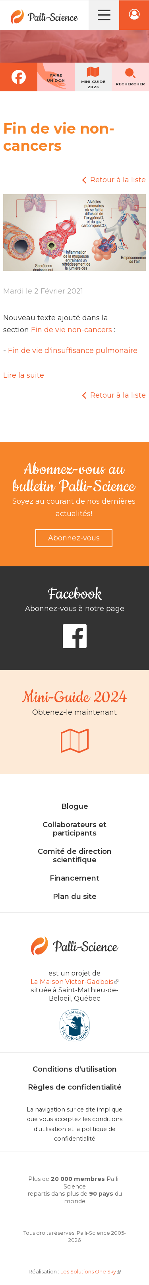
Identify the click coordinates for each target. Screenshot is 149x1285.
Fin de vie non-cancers (71, 329)
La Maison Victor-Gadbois (74, 981)
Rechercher (130, 84)
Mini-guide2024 (93, 84)
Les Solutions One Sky (90, 1272)
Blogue (74, 806)
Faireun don (56, 78)
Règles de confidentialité (75, 1087)
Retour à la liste (118, 179)
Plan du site (75, 896)
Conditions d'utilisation (75, 1069)
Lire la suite (23, 375)
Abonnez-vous (74, 538)
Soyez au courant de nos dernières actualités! (73, 507)
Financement (74, 878)
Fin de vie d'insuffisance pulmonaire (72, 350)
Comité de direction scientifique (75, 856)
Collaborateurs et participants (74, 829)
